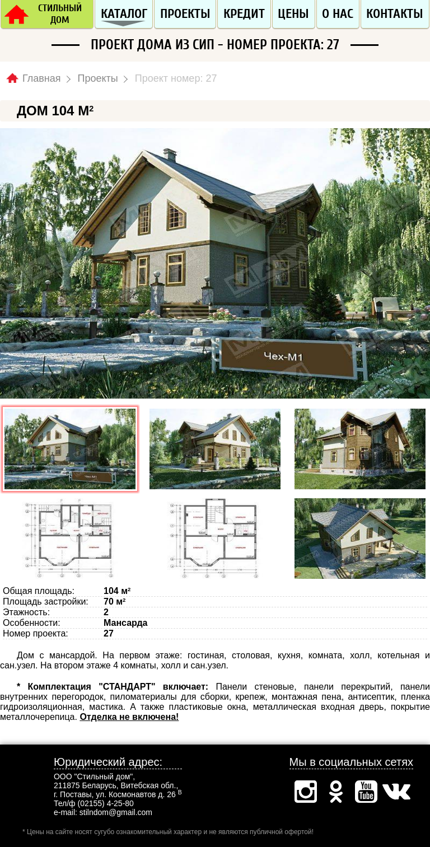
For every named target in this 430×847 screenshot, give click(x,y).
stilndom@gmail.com (116, 812)
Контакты (394, 13)
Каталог (124, 13)
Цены (293, 13)
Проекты (185, 13)
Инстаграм (306, 791)
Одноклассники (336, 791)
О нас (337, 13)
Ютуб (366, 791)
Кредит (244, 13)
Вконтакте (396, 791)
